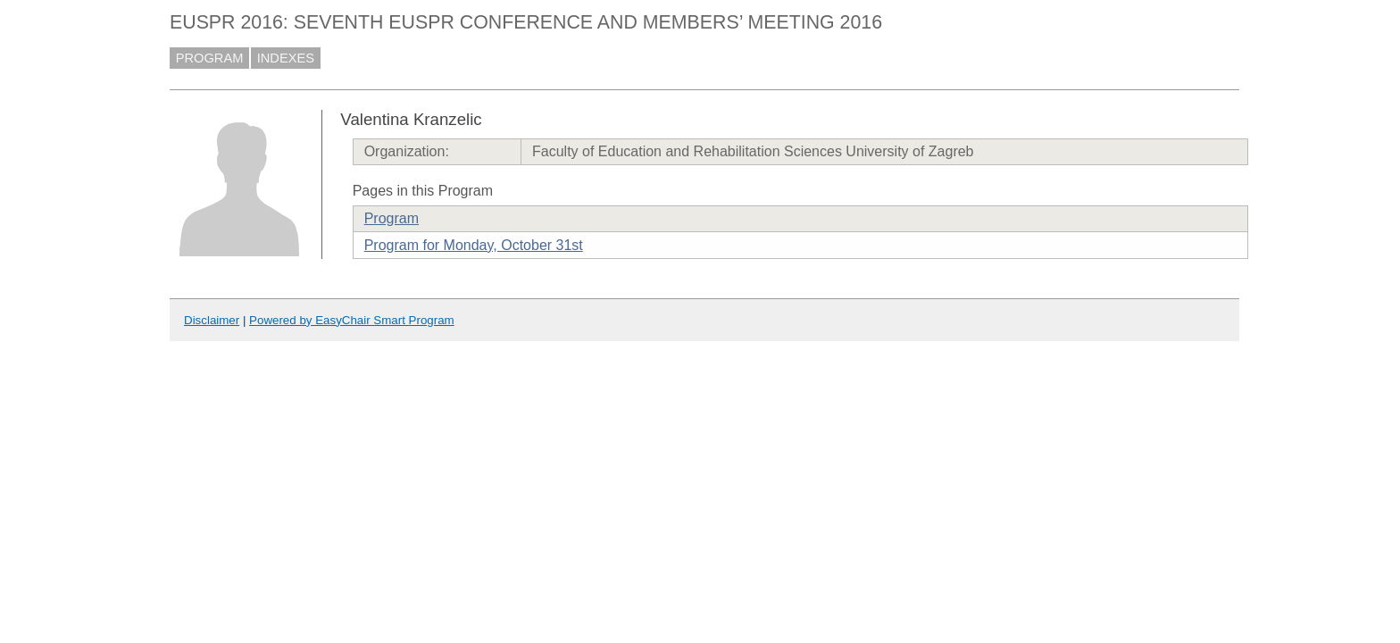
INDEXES (285, 58)
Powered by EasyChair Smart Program (351, 320)
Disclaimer (211, 320)
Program (391, 218)
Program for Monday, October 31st (473, 245)
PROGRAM (210, 58)
